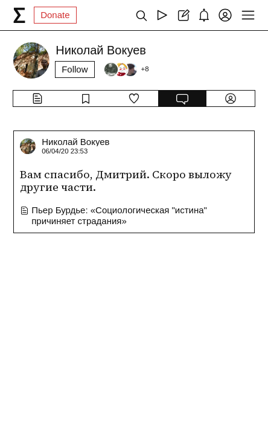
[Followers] (126, 69)
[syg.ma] (19, 15)
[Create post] (183, 15)
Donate (54, 15)
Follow (75, 69)
